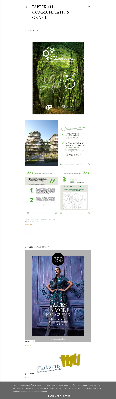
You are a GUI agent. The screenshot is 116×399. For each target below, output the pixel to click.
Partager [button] (28, 233)
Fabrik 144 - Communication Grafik (51, 12)
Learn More (54, 396)
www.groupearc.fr (29, 224)
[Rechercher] (89, 6)
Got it (66, 396)
